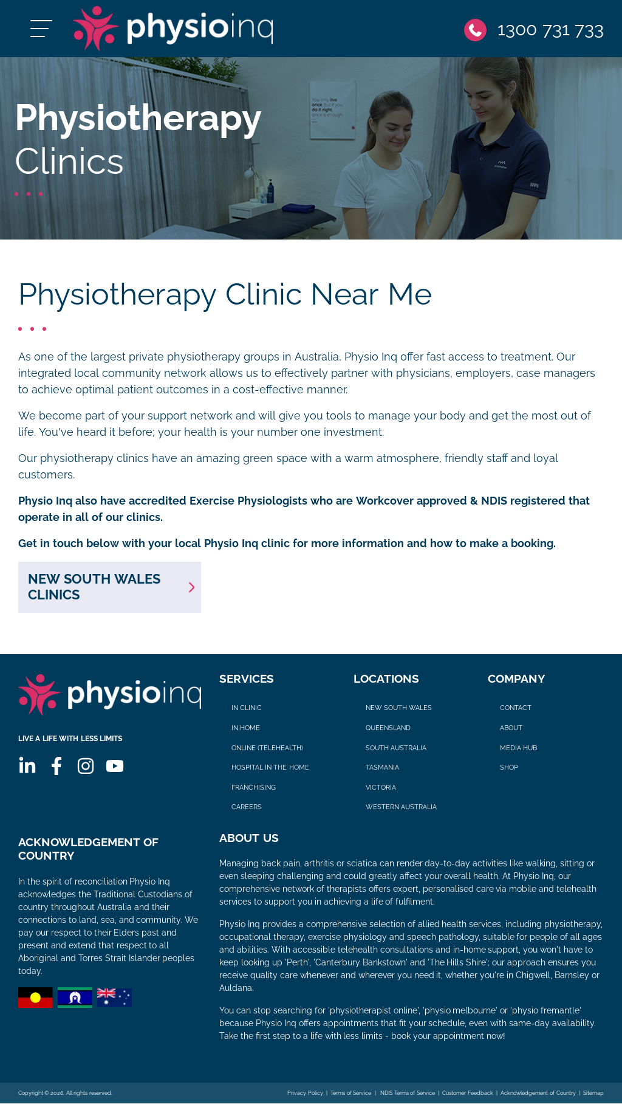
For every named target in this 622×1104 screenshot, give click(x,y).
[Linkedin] (27, 766)
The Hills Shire (458, 963)
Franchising (253, 788)
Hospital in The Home (270, 767)
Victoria (381, 788)
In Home (245, 728)
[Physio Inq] (174, 29)
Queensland (388, 728)
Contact (515, 708)
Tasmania (382, 767)
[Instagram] (86, 766)
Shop (509, 767)
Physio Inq (370, 357)
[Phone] (534, 29)
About (511, 728)
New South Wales (399, 708)
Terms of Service (350, 1094)
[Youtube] (115, 766)
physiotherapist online (373, 1011)
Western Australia (401, 807)
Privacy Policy (305, 1094)
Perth (297, 963)
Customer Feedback (467, 1094)
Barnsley (572, 976)
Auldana (235, 988)
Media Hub (518, 747)
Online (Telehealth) (267, 747)
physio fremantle (545, 1011)
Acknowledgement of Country (538, 1094)
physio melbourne (460, 1011)
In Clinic (246, 708)
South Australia (396, 747)
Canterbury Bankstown (360, 963)
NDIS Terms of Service (407, 1094)
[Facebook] (56, 766)
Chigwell (533, 976)
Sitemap (593, 1094)
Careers (246, 807)
